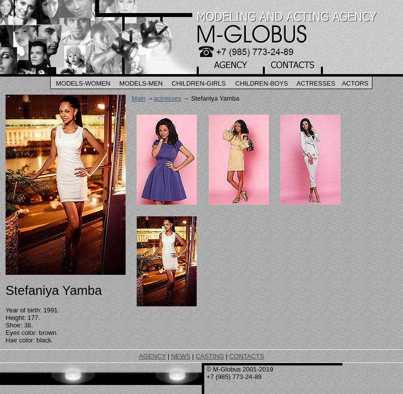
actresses (167, 98)
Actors (355, 83)
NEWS (180, 356)
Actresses (315, 83)
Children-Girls (199, 83)
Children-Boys (261, 83)
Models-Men (141, 83)
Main (139, 98)
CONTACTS (246, 356)
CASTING (210, 356)
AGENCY (152, 356)
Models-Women (83, 83)
